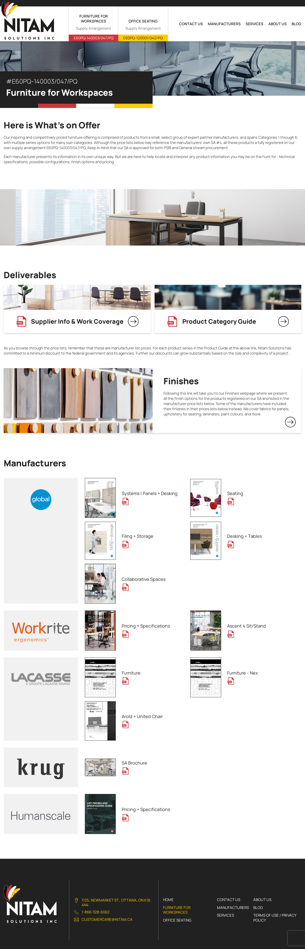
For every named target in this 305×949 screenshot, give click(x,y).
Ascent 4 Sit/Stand (246, 626)
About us (277, 23)
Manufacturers (224, 23)
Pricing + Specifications (146, 626)
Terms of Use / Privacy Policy (274, 918)
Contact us (191, 23)
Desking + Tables (244, 536)
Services (254, 23)
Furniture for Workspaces (176, 910)
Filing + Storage (137, 536)
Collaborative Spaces (143, 579)
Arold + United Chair (142, 716)
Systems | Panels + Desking (150, 493)
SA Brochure (134, 763)
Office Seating (177, 920)
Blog (296, 23)
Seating (235, 493)
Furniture (131, 673)
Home (168, 899)
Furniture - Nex (242, 673)
